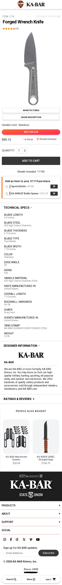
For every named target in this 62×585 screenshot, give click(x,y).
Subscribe (48, 553)
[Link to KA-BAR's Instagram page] (4, 540)
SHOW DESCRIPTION (31, 117)
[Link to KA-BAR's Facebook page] (11, 540)
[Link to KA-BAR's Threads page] (17, 540)
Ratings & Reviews (17, 399)
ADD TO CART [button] (31, 160)
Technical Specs (16, 207)
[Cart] (51, 579)
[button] (11, 579)
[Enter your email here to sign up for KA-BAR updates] (20, 553)
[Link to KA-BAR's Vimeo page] (30, 540)
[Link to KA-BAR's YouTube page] (38, 540)
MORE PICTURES (31, 110)
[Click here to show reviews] (11, 28)
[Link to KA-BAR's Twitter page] (24, 540)
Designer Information (20, 345)
